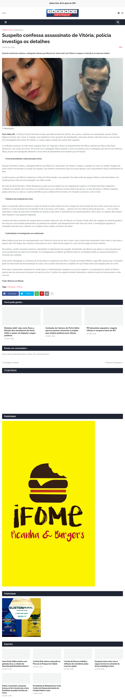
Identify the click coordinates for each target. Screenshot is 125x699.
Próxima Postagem (114, 363)
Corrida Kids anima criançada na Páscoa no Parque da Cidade (46, 662)
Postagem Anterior (11, 363)
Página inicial (7, 30)
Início (4, 13)
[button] (6, 22)
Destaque (19, 30)
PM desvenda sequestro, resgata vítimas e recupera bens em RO (102, 329)
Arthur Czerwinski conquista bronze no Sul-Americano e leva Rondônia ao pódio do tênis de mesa (15, 689)
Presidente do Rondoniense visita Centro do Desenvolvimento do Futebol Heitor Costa (47, 688)
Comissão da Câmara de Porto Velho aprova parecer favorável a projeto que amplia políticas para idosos (62, 330)
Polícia (19, 287)
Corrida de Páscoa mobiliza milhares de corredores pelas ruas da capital (76, 663)
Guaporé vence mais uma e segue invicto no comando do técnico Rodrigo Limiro (107, 663)
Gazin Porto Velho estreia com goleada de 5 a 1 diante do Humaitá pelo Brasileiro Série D (15, 663)
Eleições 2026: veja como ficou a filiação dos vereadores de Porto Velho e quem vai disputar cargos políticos (20, 332)
